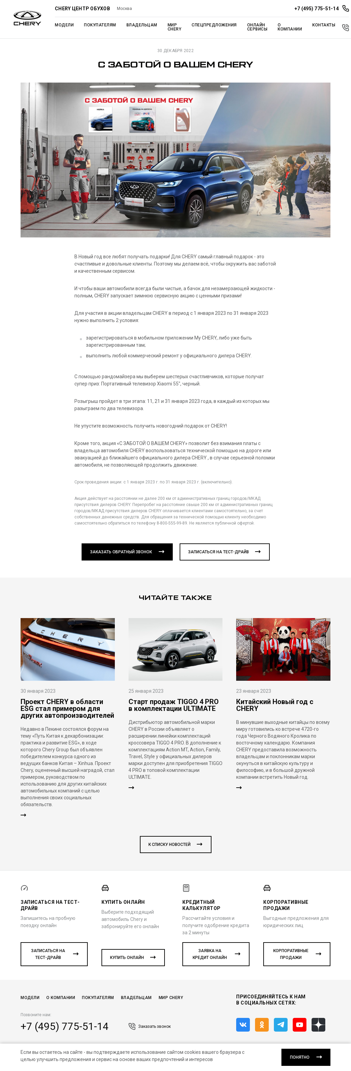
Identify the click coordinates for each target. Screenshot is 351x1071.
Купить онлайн (127, 957)
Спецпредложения (214, 25)
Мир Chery (175, 27)
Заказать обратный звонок (121, 552)
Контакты (323, 25)
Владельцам (141, 25)
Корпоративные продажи (290, 954)
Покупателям (100, 25)
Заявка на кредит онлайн (210, 954)
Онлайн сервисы (257, 27)
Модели (64, 25)
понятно (300, 1057)
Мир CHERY (171, 998)
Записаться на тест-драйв (218, 552)
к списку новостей (169, 844)
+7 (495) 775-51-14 (65, 1026)
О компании (290, 27)
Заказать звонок (150, 1026)
